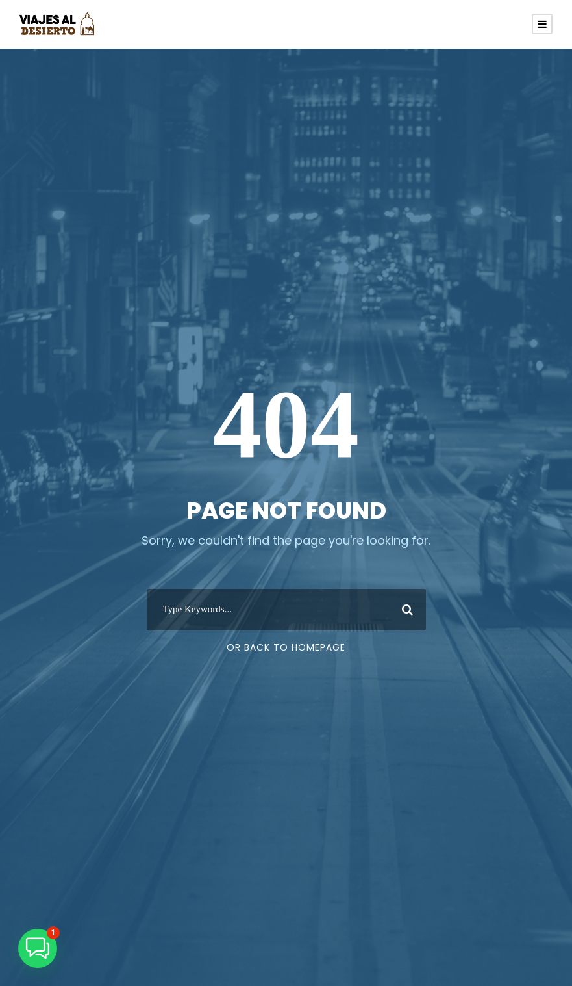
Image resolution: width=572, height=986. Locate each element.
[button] (37, 948)
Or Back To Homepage (286, 647)
